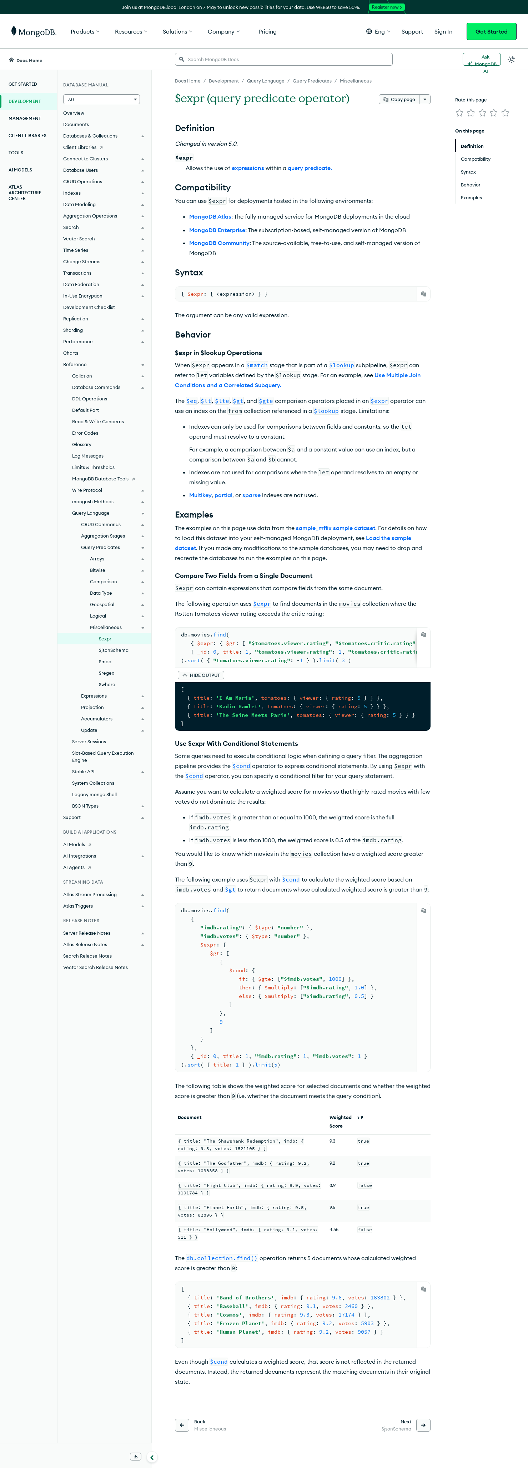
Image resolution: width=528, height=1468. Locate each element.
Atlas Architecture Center (25, 192)
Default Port (85, 410)
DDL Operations (89, 398)
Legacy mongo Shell (94, 794)
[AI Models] (104, 844)
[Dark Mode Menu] (512, 59)
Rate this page (471, 100)
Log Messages (88, 456)
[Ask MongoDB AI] (482, 59)
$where (107, 684)
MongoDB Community (219, 242)
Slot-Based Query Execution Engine (103, 756)
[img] (459, 113)
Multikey (200, 495)
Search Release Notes (87, 956)
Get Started (492, 31)
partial (223, 495)
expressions (248, 167)
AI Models (20, 170)
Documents (76, 124)
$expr (105, 638)
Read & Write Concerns (98, 421)
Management (25, 118)
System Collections (93, 783)
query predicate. (310, 167)
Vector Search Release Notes (95, 967)
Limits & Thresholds (93, 467)
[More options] (425, 99)
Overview (73, 113)
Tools (16, 152)
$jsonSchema (114, 650)
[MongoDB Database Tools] (104, 478)
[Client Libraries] (104, 147)
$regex (106, 673)
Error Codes (85, 433)
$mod (105, 661)
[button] (378, 31)
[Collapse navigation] (152, 1457)
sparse (251, 495)
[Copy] (424, 294)
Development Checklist (89, 307)
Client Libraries (27, 135)
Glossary (81, 444)
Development (25, 101)
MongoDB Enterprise (217, 230)
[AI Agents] (104, 867)
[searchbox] (284, 59)
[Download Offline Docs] (135, 1456)
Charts (70, 353)
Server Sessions (89, 741)
